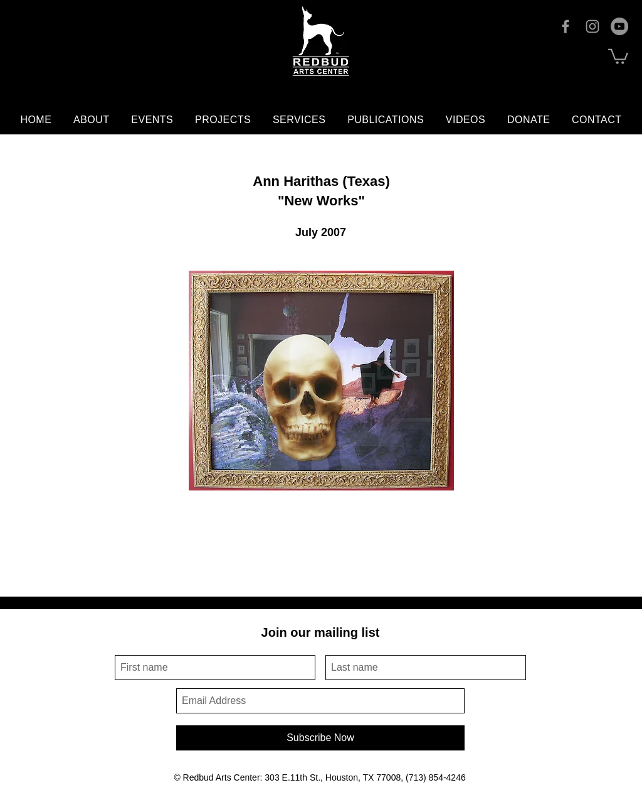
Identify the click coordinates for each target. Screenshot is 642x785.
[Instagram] (592, 26)
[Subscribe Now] (320, 737)
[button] (618, 55)
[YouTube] (619, 26)
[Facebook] (565, 26)
